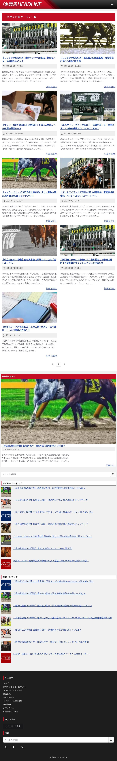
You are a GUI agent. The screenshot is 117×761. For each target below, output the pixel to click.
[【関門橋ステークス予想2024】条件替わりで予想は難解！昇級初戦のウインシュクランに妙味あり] (87, 240)
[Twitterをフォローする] (5, 747)
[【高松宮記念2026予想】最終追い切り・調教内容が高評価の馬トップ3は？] (6, 492)
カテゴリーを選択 (12, 726)
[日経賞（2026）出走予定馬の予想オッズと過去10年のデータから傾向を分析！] (6, 564)
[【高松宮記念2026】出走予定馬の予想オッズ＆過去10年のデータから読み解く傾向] (6, 516)
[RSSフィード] (21, 747)
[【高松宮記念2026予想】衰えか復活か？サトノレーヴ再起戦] (6, 552)
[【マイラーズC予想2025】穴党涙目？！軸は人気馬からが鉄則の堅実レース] (29, 106)
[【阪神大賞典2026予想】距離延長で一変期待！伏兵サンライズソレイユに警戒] (6, 646)
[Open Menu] (113, 3)
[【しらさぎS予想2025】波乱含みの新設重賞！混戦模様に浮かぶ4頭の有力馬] (87, 38)
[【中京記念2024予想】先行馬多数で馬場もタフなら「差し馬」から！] (29, 240)
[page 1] (58, 364)
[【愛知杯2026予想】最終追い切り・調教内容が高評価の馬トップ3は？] (6, 634)
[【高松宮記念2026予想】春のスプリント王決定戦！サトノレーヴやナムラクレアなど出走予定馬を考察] (6, 621)
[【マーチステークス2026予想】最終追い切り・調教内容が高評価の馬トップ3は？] (6, 540)
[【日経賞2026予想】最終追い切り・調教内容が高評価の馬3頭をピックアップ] (6, 504)
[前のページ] (52, 364)
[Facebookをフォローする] (13, 747)
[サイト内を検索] (113, 474)
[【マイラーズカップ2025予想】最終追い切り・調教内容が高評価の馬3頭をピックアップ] (29, 173)
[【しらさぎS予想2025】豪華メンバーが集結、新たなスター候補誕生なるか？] (29, 38)
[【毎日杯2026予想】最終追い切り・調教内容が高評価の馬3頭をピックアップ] (6, 528)
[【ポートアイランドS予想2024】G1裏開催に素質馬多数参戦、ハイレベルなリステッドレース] (87, 173)
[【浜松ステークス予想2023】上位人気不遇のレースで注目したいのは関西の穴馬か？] (29, 307)
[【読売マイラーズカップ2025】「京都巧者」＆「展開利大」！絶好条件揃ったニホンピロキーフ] (87, 106)
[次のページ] (64, 364)
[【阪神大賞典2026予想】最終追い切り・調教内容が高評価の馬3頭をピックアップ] (6, 609)
